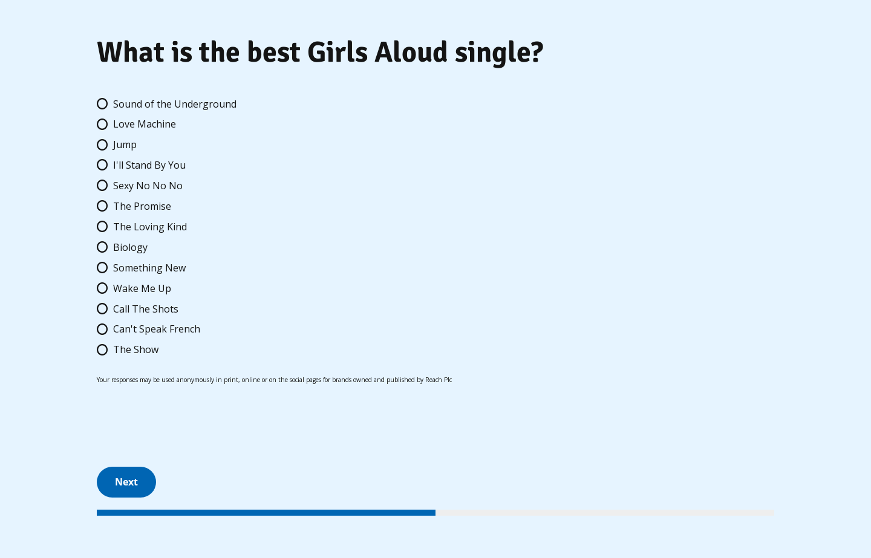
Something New (149, 267)
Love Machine (144, 124)
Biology (130, 247)
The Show (135, 349)
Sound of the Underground (175, 104)
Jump (125, 144)
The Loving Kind (150, 226)
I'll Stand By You (149, 165)
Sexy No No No (148, 185)
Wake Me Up (142, 288)
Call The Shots (145, 309)
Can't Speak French (156, 329)
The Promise (142, 206)
